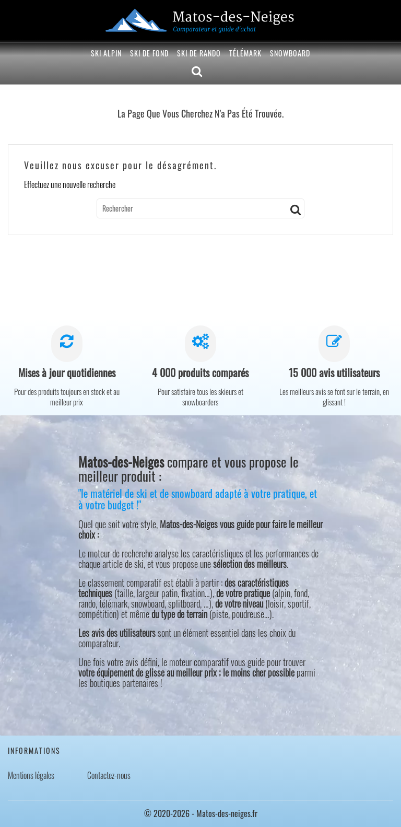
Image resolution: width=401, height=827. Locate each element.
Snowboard (290, 53)
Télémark (245, 53)
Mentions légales (31, 775)
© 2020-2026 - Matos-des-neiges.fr (200, 813)
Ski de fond (149, 53)
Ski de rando (199, 53)
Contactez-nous (109, 775)
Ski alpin (106, 53)
